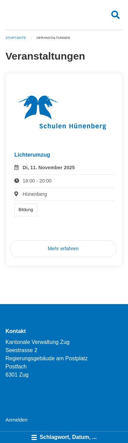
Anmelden (16, 420)
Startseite (15, 37)
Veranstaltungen (53, 37)
